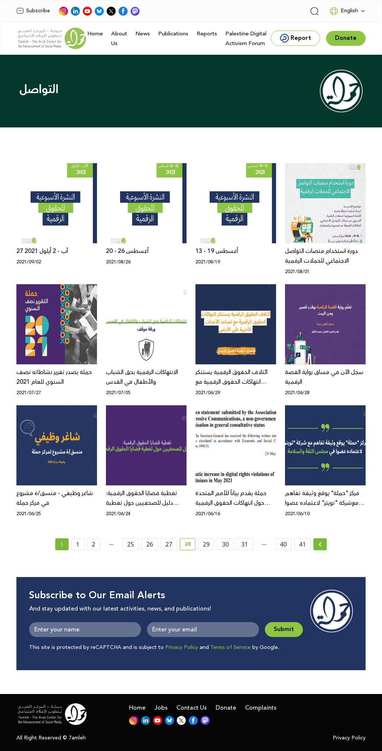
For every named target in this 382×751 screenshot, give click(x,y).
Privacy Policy (181, 647)
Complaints (260, 707)
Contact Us (191, 707)
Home (95, 33)
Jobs (160, 707)
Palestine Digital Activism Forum (245, 38)
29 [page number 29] (206, 544)
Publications (173, 33)
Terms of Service (230, 647)
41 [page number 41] (302, 544)
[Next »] (320, 544)
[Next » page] (320, 544)
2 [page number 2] (93, 544)
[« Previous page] (62, 544)
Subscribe (33, 11)
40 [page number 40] (283, 544)
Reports (207, 33)
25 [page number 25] (130, 544)
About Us (119, 38)
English (343, 11)
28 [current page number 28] (190, 545)
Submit (284, 629)
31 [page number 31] (244, 544)
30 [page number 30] (225, 544)
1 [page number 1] (77, 544)
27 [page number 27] (169, 544)
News (142, 33)
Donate (226, 707)
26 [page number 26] (149, 544)
